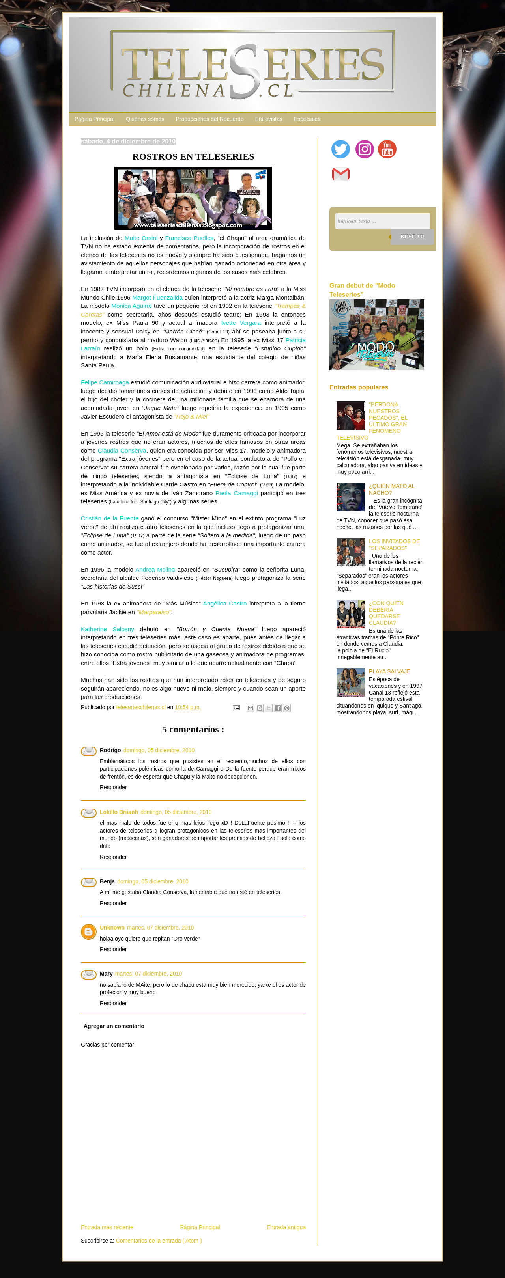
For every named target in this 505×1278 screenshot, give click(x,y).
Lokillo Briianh (119, 812)
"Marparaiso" (154, 612)
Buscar (412, 236)
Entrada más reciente (107, 1227)
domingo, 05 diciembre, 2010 (159, 750)
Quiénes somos (145, 119)
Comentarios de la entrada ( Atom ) (159, 1240)
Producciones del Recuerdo (209, 119)
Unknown (112, 927)
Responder (113, 787)
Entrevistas (268, 119)
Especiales (307, 119)
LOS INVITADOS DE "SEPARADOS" (394, 544)
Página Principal (94, 119)
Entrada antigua (286, 1227)
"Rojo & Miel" (191, 416)
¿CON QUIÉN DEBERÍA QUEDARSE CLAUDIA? (386, 613)
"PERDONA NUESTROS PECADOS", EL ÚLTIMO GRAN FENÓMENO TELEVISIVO (372, 421)
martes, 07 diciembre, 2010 (160, 927)
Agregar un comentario (114, 1026)
